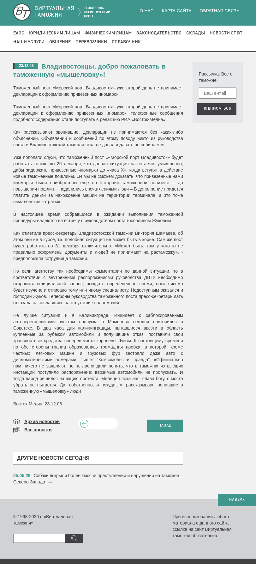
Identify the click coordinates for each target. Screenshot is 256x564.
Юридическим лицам (54, 33)
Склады (195, 33)
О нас (147, 10)
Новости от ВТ (226, 33)
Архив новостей (42, 421)
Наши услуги (29, 42)
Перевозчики (91, 42)
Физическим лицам (108, 33)
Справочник (126, 42)
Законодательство (159, 33)
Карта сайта (176, 10)
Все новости (38, 429)
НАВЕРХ (237, 500)
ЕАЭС (18, 33)
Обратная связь (219, 10)
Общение (60, 42)
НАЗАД (165, 426)
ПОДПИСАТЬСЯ (217, 109)
